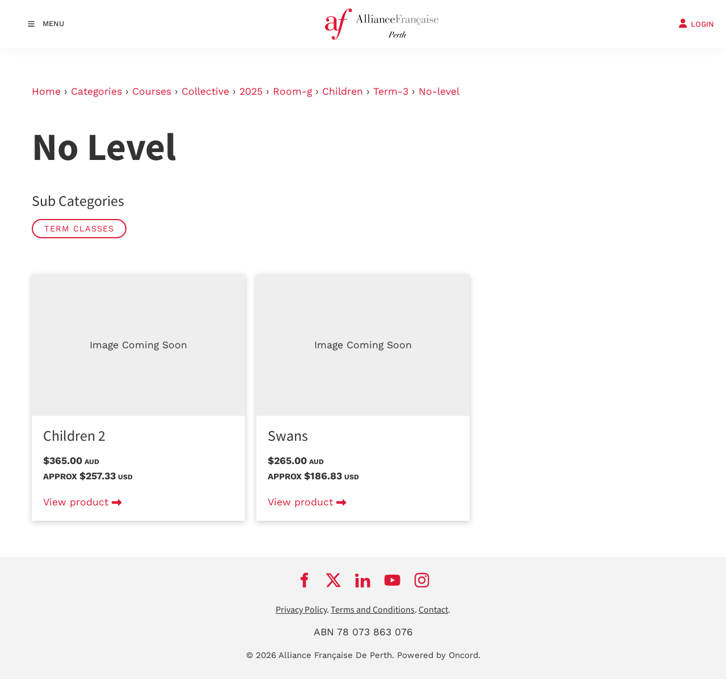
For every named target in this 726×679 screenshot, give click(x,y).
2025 (251, 91)
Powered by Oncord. (438, 655)
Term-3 (390, 91)
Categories (96, 91)
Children (342, 91)
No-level (439, 91)
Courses (151, 91)
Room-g (292, 91)
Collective (205, 91)
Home (46, 91)
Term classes (79, 228)
